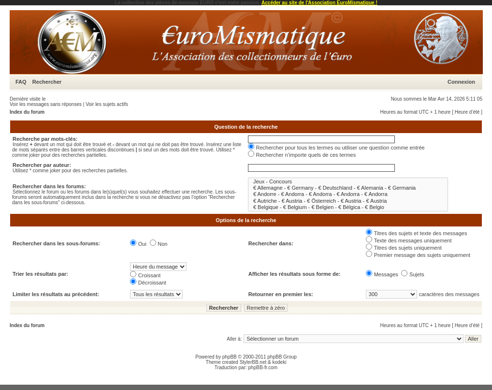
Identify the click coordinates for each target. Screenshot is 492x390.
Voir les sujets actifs (107, 104)
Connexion (461, 82)
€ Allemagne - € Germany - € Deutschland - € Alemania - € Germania (348, 188)
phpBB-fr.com (263, 367)
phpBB (229, 357)
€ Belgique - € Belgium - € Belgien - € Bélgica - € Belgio (348, 207)
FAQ (21, 82)
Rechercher (47, 82)
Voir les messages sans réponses (46, 104)
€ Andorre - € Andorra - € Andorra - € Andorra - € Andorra (348, 194)
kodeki (279, 362)
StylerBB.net (253, 362)
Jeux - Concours (348, 182)
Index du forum (27, 112)
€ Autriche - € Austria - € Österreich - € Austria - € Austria (348, 201)
